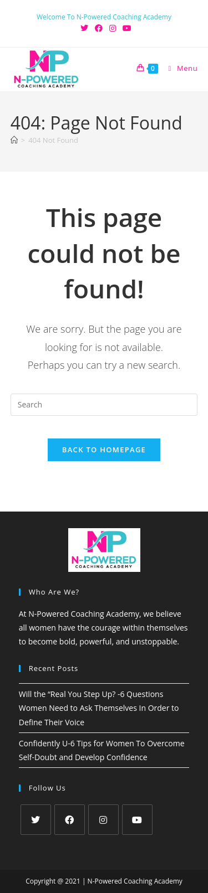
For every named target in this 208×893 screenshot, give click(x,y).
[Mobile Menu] (179, 68)
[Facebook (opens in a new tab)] (99, 28)
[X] (36, 819)
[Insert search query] (104, 405)
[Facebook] (69, 819)
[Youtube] (137, 819)
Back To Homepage (104, 450)
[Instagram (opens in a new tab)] (112, 28)
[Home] (14, 140)
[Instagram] (103, 819)
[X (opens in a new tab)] (84, 28)
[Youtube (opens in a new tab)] (125, 28)
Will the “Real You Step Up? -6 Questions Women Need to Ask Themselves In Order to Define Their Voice (99, 708)
